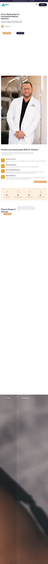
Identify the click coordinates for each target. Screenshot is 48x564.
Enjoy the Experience (11, 176)
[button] (36, 4)
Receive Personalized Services (13, 170)
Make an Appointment (11, 165)
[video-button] (3, 26)
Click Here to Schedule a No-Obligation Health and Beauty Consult (15, 22)
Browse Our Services (11, 159)
